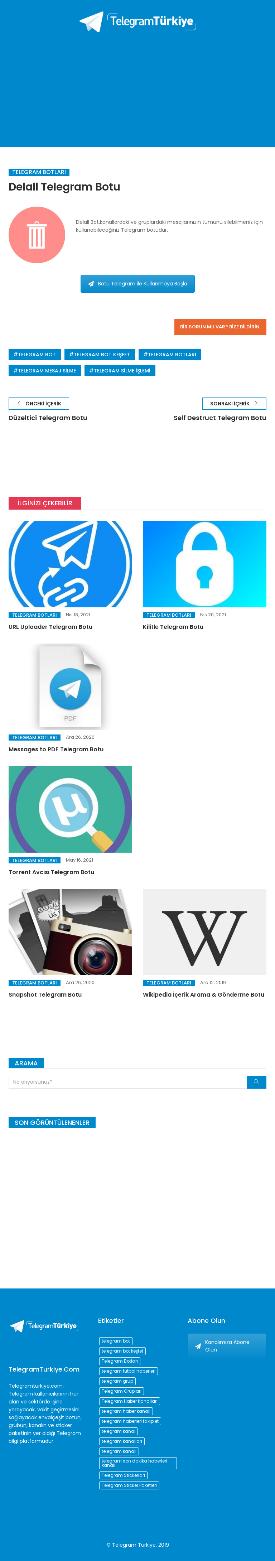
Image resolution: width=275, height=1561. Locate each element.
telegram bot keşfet (102, 354)
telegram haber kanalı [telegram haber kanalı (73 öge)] (126, 1411)
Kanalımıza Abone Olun (222, 1346)
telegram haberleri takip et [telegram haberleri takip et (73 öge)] (130, 1421)
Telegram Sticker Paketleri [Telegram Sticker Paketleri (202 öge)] (129, 1485)
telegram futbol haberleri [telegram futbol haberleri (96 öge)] (128, 1371)
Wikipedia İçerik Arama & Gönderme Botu (203, 995)
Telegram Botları (39, 172)
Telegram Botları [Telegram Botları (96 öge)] (120, 1361)
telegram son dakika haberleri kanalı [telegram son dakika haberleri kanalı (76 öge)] (134, 1463)
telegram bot (37, 354)
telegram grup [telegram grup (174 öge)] (117, 1381)
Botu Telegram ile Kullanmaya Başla (137, 283)
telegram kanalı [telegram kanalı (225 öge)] (119, 1451)
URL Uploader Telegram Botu (50, 627)
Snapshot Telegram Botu (45, 995)
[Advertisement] (137, 86)
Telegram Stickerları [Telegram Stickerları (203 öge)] (123, 1475)
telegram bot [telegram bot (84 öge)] (116, 1341)
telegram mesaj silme (47, 370)
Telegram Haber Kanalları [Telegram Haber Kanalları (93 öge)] (130, 1401)
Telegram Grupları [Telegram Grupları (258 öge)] (121, 1391)
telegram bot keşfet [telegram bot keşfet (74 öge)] (122, 1351)
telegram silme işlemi (122, 370)
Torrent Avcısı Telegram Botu (51, 872)
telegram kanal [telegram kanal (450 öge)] (118, 1431)
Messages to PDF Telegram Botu (56, 749)
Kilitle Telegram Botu (173, 627)
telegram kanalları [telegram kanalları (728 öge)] (122, 1441)
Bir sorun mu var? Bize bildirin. (220, 326)
